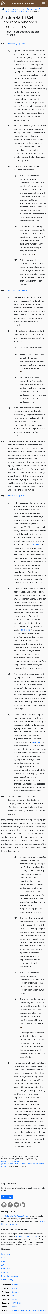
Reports (4, 1272)
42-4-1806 (35, 544)
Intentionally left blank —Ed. (19, 43)
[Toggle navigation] (43, 3)
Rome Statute (18, 1310)
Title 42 (16, 9)
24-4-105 (36, 742)
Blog (3, 1257)
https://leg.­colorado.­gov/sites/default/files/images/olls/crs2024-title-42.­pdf (23, 1164)
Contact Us (6, 1268)
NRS (14, 1295)
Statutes (15, 1292)
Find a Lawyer (7, 1254)
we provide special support (27, 1236)
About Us (5, 1261)
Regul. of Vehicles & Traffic (31, 9)
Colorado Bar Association (16, 1216)
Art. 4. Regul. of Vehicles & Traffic (17, 11)
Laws (14, 1299)
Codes (15, 1284)
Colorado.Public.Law (22, 3)
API (2, 1265)
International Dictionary (35, 1310)
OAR (14, 1303)
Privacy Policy (7, 1279)
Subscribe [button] (7, 1197)
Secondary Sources (9, 1276)
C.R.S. (8, 9)
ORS (19, 1303)
